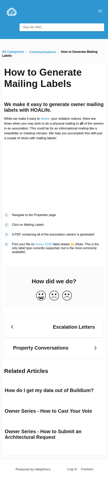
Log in (72, 469)
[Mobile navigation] (100, 12)
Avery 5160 (43, 244)
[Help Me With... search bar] (62, 27)
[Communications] (43, 52)
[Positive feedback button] (41, 295)
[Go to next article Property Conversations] (54, 348)
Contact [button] (87, 469)
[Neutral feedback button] (54, 295)
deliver (45, 118)
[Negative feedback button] (67, 295)
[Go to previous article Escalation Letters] (54, 326)
